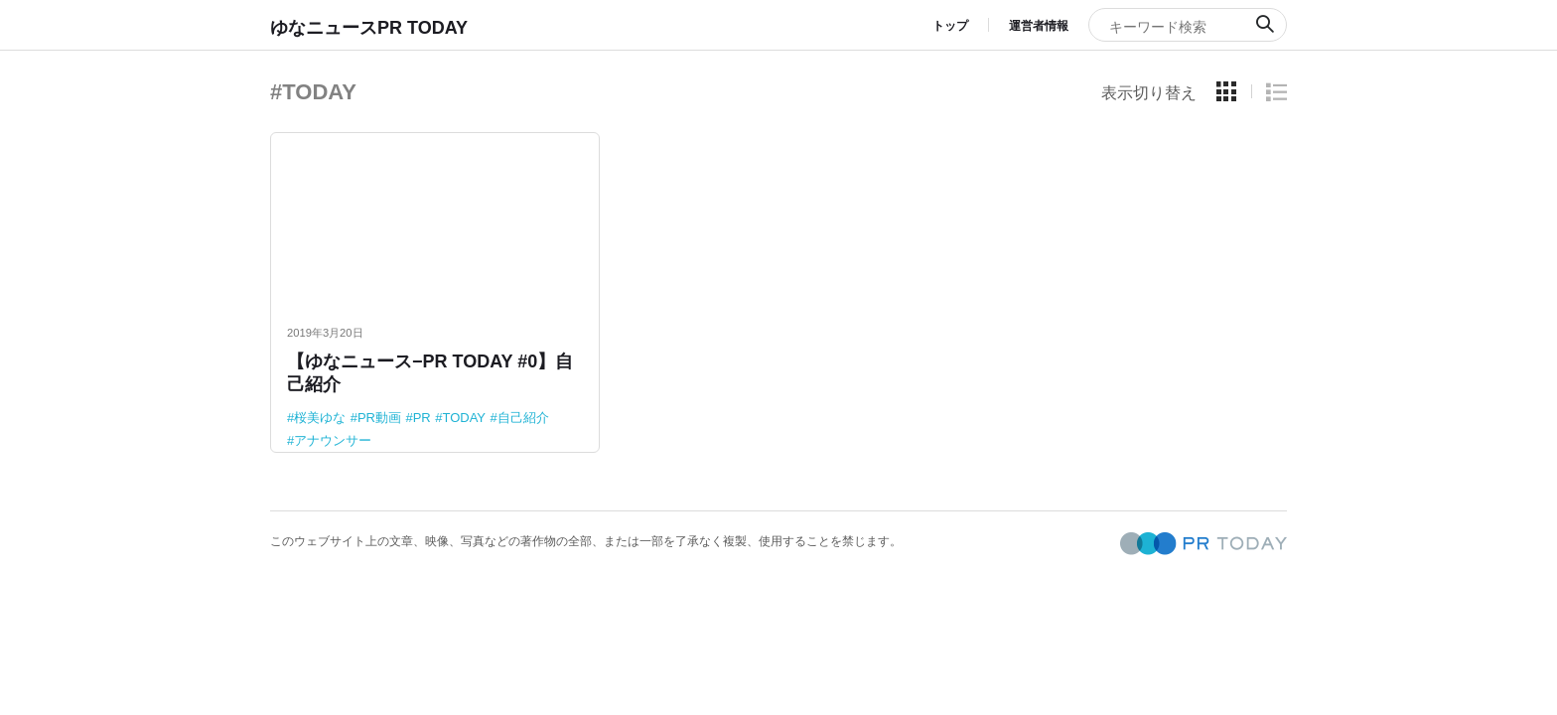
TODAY (464, 417)
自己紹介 (523, 417)
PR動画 (379, 417)
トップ (950, 26)
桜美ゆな (320, 417)
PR (422, 417)
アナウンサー (332, 440)
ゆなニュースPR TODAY (369, 28)
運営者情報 (1038, 26)
